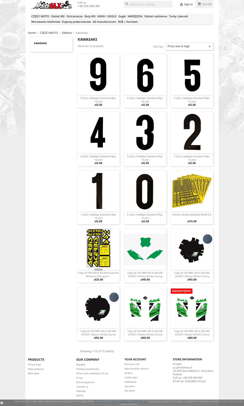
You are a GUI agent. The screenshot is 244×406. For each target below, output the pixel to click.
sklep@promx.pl (195, 381)
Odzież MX (58, 16)
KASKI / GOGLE (107, 16)
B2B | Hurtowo (128, 22)
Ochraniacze (75, 16)
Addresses (130, 381)
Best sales (33, 373)
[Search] (148, 4)
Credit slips (131, 377)
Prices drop (34, 364)
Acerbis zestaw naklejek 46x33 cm (191, 214)
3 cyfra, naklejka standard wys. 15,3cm (145, 158)
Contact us (82, 386)
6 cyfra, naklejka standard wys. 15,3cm (145, 99)
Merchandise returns (137, 368)
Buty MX (90, 16)
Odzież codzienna (155, 16)
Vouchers (130, 386)
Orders (129, 373)
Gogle (122, 16)
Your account (135, 359)
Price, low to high (190, 46)
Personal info (132, 364)
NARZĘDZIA (135, 16)
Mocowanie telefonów (45, 22)
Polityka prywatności (87, 369)
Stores (79, 395)
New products (36, 369)
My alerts (130, 390)
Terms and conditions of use (92, 373)
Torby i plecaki (178, 16)
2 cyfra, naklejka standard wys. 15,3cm (192, 158)
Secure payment (85, 382)
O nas (79, 377)
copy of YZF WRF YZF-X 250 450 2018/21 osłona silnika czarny (145, 274)
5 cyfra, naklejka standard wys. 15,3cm (192, 99)
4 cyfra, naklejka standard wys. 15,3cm (98, 158)
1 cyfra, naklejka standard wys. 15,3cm (98, 216)
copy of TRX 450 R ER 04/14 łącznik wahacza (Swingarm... (98, 274)
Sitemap (81, 391)
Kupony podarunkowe (76, 22)
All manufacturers (104, 22)
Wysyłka (80, 364)
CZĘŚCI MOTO (40, 16)
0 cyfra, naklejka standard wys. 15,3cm (145, 216)
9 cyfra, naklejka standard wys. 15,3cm (98, 99)
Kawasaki (40, 43)
